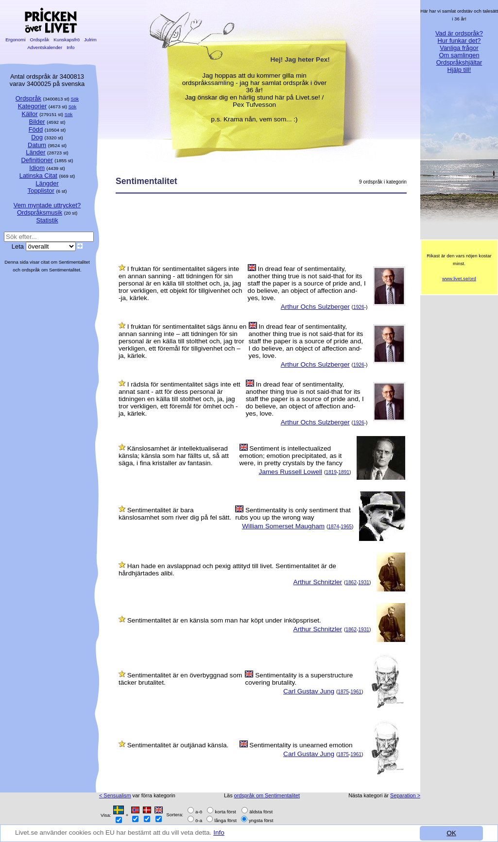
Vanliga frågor (459, 47)
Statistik (47, 220)
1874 (333, 526)
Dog (37, 137)
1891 (343, 472)
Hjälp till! (459, 69)
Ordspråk (40, 39)
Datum (37, 145)
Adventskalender (45, 47)
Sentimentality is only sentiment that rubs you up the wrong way (293, 513)
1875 (343, 691)
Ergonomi (15, 39)
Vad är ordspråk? (459, 33)
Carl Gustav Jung (308, 691)
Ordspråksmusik (39, 212)
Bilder (37, 121)
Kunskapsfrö (66, 39)
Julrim (90, 39)
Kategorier (32, 106)
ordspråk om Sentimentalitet (267, 795)
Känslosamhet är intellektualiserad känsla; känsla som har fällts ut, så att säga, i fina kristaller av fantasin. (174, 456)
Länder (35, 152)
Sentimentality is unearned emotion (300, 745)
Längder (46, 183)
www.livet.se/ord (459, 278)
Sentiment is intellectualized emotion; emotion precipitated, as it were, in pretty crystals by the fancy (291, 456)
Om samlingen (459, 55)
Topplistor (41, 190)
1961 (355, 691)
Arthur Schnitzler (317, 582)
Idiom (37, 167)
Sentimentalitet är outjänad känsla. (178, 745)
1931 (363, 582)
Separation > (405, 795)
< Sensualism (115, 795)
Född (36, 129)
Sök (75, 98)
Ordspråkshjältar (459, 62)
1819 (331, 472)
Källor (30, 114)
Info (219, 832)
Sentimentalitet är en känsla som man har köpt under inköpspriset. (224, 620)
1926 (358, 307)
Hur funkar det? (459, 40)
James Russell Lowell (290, 471)
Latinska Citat (38, 175)
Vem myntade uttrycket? (47, 205)
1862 (351, 582)
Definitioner (36, 160)
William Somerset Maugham (283, 526)
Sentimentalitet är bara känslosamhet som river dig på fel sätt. (175, 513)
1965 (346, 526)
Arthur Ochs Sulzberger (315, 306)
